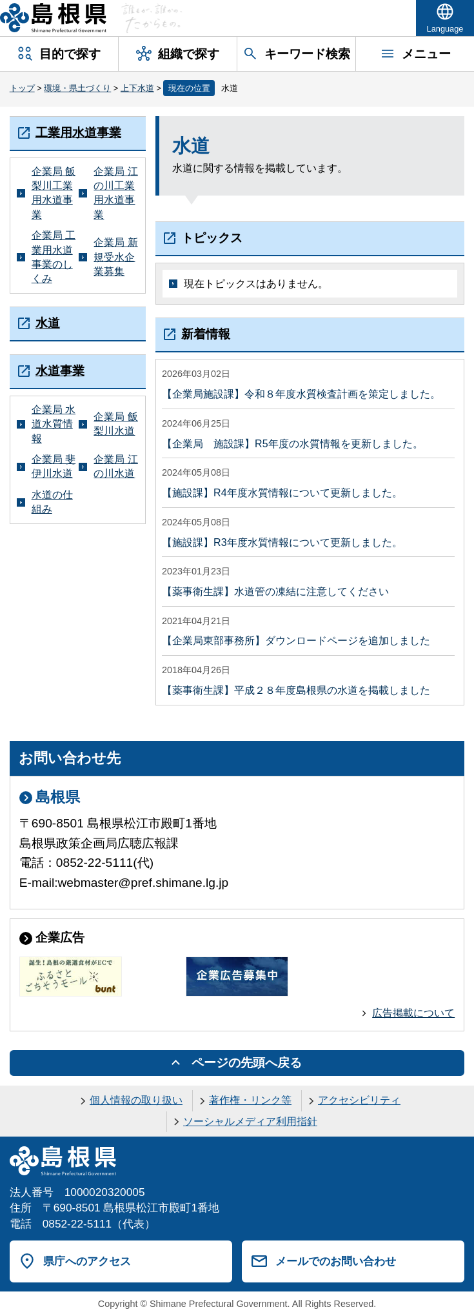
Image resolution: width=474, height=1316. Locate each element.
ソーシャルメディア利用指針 (250, 1121)
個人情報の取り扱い (136, 1100)
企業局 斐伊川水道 (53, 466)
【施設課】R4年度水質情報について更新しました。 (282, 492)
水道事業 (59, 371)
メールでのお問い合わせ (335, 1261)
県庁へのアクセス (87, 1261)
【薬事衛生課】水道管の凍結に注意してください (275, 591)
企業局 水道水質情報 (53, 424)
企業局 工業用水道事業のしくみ (53, 257)
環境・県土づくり (77, 88)
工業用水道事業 (78, 132)
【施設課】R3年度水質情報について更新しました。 (282, 542)
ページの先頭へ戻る (247, 1062)
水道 (47, 323)
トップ (22, 88)
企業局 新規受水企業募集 (115, 257)
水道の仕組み (52, 501)
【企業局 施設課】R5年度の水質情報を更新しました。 (292, 443)
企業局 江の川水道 (115, 466)
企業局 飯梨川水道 (115, 423)
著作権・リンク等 (250, 1100)
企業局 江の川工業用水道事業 (115, 193)
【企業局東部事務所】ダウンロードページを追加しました (296, 640)
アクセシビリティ (359, 1100)
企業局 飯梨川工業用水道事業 (53, 193)
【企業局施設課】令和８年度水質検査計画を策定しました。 (301, 394)
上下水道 (137, 88)
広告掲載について (413, 1012)
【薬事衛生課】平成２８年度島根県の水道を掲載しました (296, 690)
